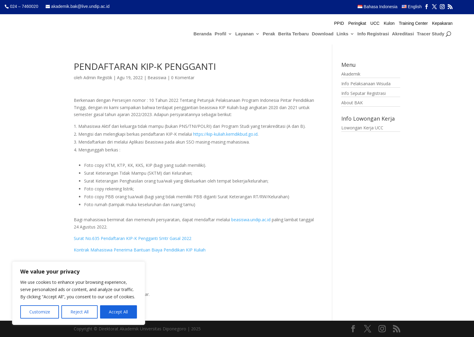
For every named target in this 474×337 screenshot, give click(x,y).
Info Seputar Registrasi (363, 93)
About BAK (352, 102)
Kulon (389, 23)
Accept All (118, 312)
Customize (39, 312)
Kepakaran (442, 23)
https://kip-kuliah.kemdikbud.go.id (225, 134)
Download (323, 34)
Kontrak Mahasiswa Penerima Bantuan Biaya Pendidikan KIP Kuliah (140, 250)
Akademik (350, 74)
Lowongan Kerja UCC (362, 128)
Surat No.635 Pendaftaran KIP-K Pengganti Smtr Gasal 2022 (132, 238)
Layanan (244, 34)
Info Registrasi (373, 34)
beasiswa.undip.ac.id (251, 219)
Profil (220, 34)
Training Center (413, 23)
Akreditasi (403, 34)
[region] (78, 293)
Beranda (202, 34)
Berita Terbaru (293, 34)
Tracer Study (430, 34)
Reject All (79, 312)
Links (342, 34)
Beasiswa (157, 77)
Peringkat (357, 23)
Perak (269, 34)
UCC (374, 23)
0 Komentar (182, 77)
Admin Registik (97, 77)
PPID (339, 23)
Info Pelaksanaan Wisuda (366, 83)
